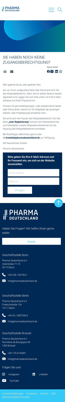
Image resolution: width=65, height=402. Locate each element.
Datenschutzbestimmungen (16, 397)
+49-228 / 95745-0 (14, 275)
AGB (53, 393)
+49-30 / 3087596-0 (15, 315)
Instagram (10, 374)
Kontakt (32, 241)
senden (12, 71)
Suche (60, 9)
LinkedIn (40, 374)
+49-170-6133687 (14, 353)
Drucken (5, 71)
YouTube (10, 380)
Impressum (32, 393)
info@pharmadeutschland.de (19, 281)
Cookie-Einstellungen (12, 393)
